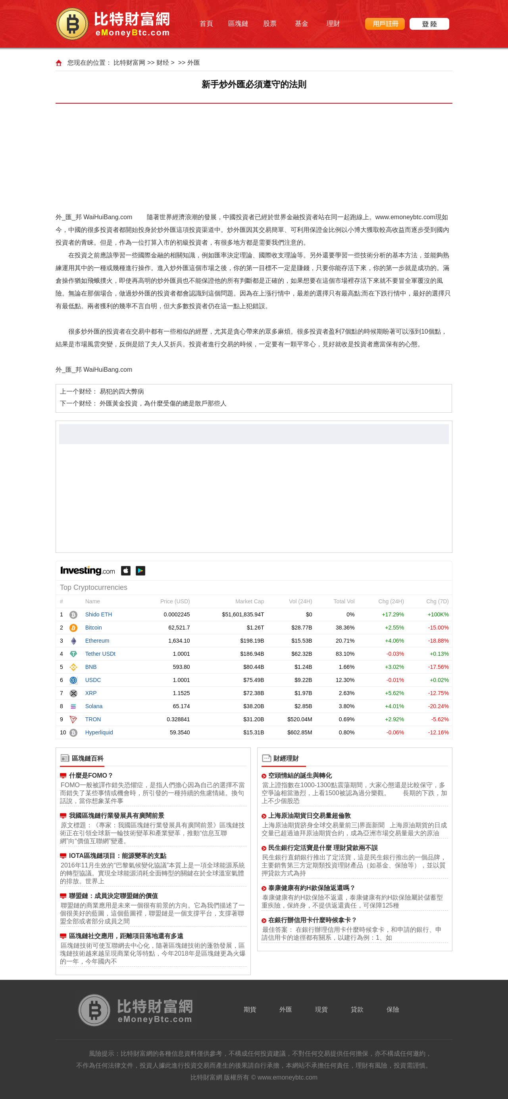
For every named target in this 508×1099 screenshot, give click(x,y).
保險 (393, 1009)
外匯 (193, 62)
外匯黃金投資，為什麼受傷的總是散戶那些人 (163, 403)
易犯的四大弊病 (122, 391)
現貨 (321, 1009)
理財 (333, 23)
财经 (162, 62)
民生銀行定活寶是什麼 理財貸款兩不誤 (323, 847)
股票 (270, 23)
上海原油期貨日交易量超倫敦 (309, 815)
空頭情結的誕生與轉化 (300, 775)
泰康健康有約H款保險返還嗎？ (312, 888)
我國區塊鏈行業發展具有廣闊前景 (116, 815)
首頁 (206, 23)
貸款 (357, 1009)
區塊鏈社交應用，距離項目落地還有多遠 (126, 936)
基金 (301, 23)
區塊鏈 (238, 23)
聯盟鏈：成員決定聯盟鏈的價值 (113, 895)
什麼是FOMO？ (91, 775)
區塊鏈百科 (88, 758)
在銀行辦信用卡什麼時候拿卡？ (312, 920)
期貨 (250, 1009)
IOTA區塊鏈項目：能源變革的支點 (117, 855)
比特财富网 (129, 62)
